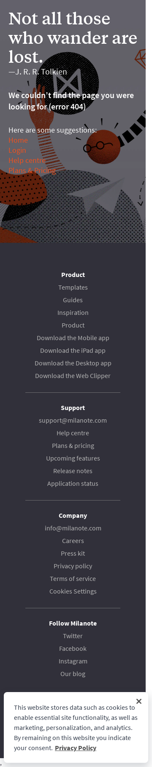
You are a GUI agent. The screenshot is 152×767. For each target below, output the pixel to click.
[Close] (139, 701)
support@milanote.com (73, 420)
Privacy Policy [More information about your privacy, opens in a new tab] (75, 747)
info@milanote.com (73, 528)
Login (17, 150)
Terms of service (73, 578)
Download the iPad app (73, 350)
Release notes (72, 470)
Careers (73, 540)
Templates (73, 287)
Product (73, 325)
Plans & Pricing (32, 170)
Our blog (72, 673)
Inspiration (73, 312)
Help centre (27, 160)
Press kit (73, 553)
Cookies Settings (73, 591)
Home (18, 140)
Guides (73, 300)
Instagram (73, 661)
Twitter (73, 635)
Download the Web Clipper (73, 375)
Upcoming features (73, 458)
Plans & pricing (73, 445)
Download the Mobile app (73, 337)
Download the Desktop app (73, 363)
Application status (72, 483)
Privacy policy (73, 566)
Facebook (73, 648)
